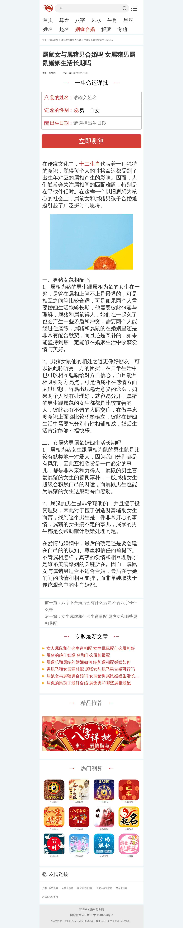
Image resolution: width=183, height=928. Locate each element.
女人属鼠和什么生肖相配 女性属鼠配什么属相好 (90, 648)
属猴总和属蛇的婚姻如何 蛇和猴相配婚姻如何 (88, 662)
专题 (122, 29)
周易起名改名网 (50, 896)
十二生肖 (89, 164)
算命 (64, 20)
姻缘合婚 (85, 29)
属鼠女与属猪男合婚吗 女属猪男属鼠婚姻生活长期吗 (93, 676)
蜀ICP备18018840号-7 (100, 915)
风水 (96, 20)
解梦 (106, 29)
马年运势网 (121, 888)
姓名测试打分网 (84, 888)
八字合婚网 (67, 888)
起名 (64, 29)
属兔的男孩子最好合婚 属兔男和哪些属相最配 (88, 683)
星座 (128, 20)
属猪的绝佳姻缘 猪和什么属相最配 (78, 655)
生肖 (112, 20)
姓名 (48, 29)
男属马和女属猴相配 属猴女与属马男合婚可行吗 (90, 669)
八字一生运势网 (50, 888)
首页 (48, 20)
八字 (80, 20)
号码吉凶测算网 (104, 888)
